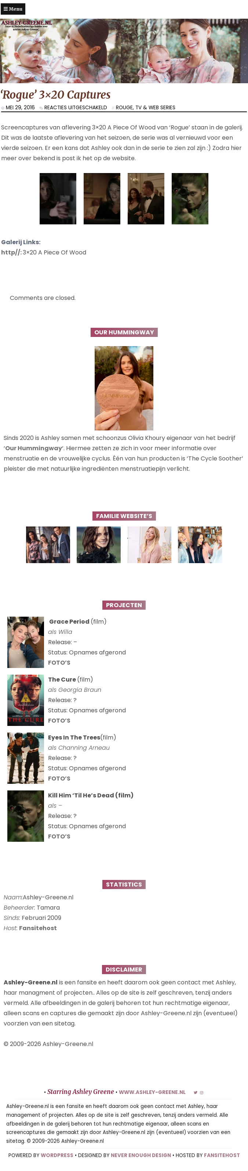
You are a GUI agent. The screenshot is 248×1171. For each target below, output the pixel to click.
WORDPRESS (57, 1155)
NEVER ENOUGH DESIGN (141, 1155)
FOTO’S (59, 662)
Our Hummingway (33, 448)
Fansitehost (38, 928)
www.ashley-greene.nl (152, 1092)
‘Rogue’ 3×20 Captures (55, 95)
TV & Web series (155, 107)
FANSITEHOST (222, 1155)
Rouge (124, 107)
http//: (12, 252)
